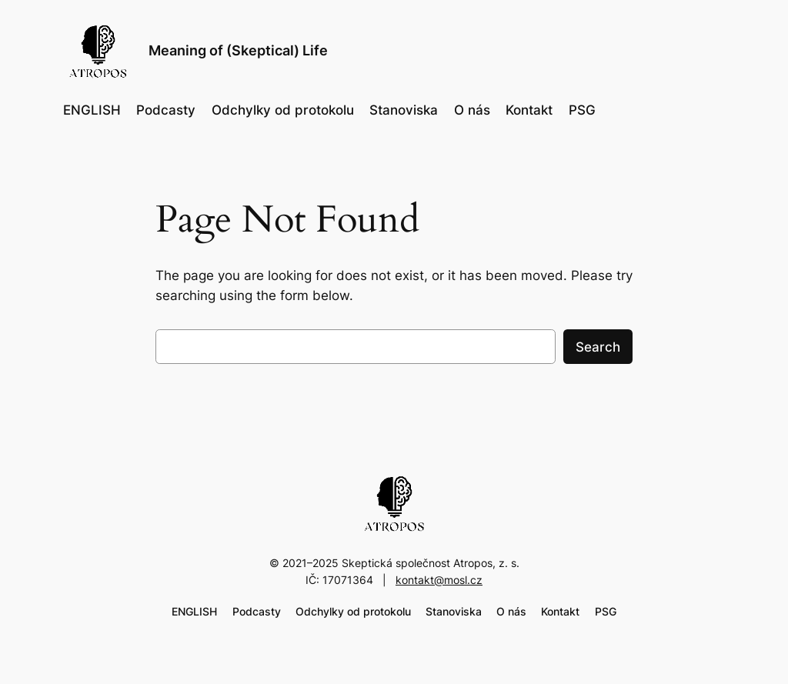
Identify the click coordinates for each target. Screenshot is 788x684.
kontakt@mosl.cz (439, 579)
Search (598, 347)
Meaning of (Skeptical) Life (238, 50)
